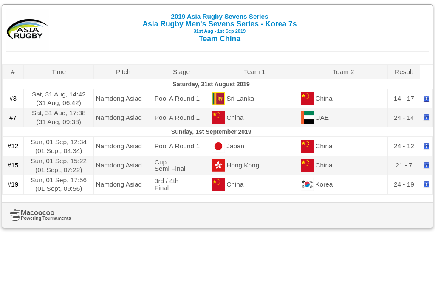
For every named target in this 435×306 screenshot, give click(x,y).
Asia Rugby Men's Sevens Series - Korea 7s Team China (219, 28)
